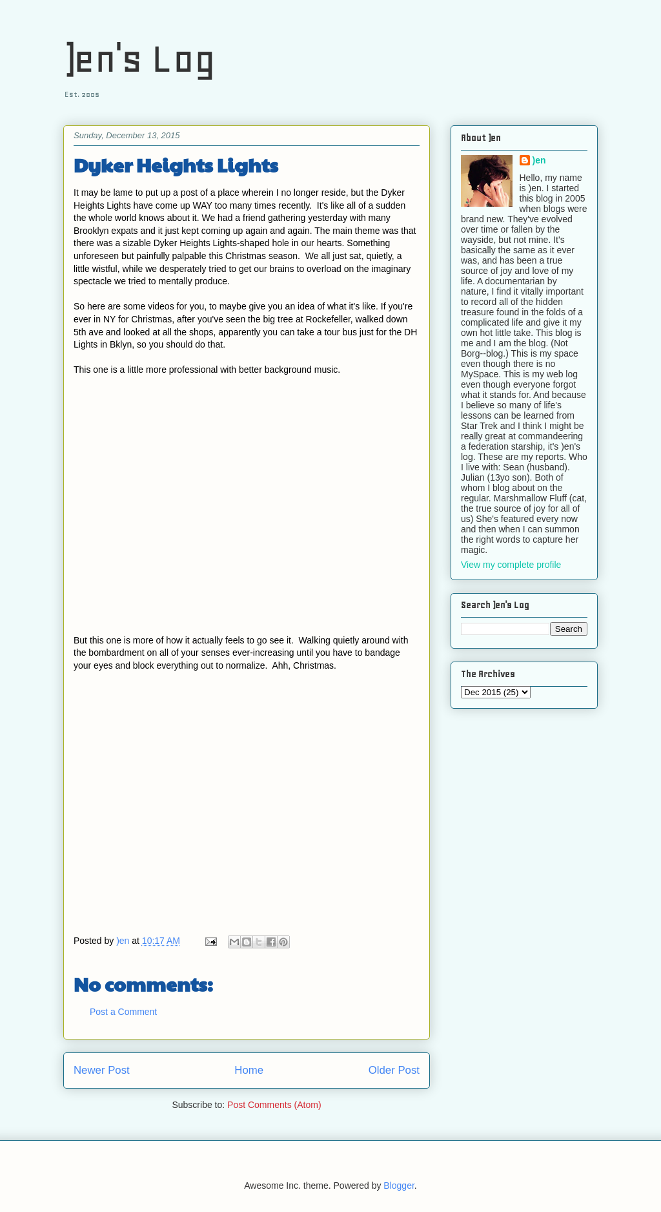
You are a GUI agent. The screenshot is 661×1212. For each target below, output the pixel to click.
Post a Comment (123, 1012)
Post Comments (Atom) (274, 1105)
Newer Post (102, 1070)
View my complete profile (511, 564)
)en (539, 160)
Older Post (394, 1070)
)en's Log (139, 58)
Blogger (398, 1185)
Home (248, 1070)
